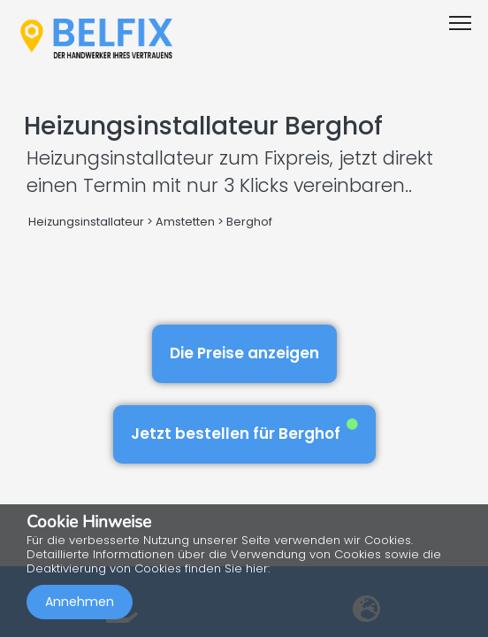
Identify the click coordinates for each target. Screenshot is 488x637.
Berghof (249, 221)
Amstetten (185, 221)
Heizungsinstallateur (86, 221)
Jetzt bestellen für (244, 431)
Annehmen (79, 601)
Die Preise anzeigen (244, 353)
